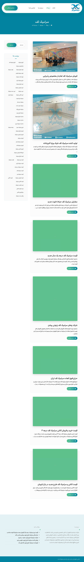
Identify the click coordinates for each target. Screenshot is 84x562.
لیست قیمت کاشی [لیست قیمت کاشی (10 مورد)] (20, 188)
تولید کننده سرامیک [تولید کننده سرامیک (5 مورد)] (19, 77)
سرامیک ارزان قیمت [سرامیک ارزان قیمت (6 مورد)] (19, 98)
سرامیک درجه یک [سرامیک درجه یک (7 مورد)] (20, 102)
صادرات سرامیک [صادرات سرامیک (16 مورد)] (20, 120)
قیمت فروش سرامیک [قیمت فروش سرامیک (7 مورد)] (19, 178)
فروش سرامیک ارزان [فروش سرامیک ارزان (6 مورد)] (19, 142)
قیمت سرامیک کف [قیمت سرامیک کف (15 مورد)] (20, 170)
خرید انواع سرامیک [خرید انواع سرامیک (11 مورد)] (19, 84)
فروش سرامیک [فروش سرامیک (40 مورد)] (20, 138)
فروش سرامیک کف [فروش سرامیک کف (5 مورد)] (19, 145)
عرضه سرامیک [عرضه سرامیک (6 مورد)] (11, 127)
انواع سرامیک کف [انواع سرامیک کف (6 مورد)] (12, 62)
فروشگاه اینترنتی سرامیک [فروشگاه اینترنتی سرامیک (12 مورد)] (18, 152)
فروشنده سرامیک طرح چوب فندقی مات (28, 543)
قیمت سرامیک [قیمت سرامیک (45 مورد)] (11, 160)
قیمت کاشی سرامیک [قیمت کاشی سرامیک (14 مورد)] (19, 181)
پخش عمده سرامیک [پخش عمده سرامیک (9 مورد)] (19, 196)
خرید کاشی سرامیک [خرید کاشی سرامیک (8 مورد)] (19, 95)
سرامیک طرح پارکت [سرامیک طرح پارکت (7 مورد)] (19, 109)
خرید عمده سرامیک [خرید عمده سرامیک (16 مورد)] (11, 91)
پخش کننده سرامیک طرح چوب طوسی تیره (27, 540)
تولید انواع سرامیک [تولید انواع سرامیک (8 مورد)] (19, 69)
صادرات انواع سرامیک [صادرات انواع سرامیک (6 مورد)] (19, 116)
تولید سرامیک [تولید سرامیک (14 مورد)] (10, 69)
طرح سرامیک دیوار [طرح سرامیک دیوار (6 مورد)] (20, 127)
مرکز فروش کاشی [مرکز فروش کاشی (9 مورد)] (20, 192)
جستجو (11, 45)
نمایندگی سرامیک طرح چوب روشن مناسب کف (26, 535)
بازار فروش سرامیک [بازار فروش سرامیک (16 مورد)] (19, 66)
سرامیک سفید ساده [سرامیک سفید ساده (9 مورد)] (19, 106)
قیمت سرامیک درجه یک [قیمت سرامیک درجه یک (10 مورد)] (19, 167)
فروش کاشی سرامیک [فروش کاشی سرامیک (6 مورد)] (19, 149)
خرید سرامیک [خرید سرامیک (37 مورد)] (20, 91)
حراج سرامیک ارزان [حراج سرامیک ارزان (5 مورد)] (19, 80)
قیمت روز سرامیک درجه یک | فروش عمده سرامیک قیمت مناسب (22, 532)
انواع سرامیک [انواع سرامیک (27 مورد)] (20, 62)
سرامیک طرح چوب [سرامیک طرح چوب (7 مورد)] (19, 113)
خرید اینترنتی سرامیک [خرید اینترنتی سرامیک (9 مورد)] (19, 87)
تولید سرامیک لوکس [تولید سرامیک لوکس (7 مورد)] (19, 73)
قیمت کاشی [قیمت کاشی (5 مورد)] (10, 178)
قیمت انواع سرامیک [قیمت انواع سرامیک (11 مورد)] (19, 156)
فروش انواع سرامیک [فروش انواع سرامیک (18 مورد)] (19, 131)
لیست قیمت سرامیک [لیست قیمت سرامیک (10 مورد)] (19, 185)
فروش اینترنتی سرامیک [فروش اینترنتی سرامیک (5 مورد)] (19, 134)
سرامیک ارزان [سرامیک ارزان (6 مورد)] (10, 95)
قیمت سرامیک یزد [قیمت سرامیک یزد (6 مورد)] (20, 174)
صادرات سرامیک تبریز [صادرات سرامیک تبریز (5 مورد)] (19, 124)
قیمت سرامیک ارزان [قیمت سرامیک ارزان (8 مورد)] (19, 163)
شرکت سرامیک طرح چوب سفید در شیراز (28, 538)
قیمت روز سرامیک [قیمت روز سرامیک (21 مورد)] (20, 160)
